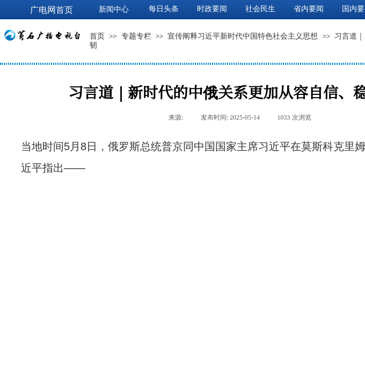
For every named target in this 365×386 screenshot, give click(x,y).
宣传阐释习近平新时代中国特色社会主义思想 (242, 36)
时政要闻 (212, 9)
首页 (97, 36)
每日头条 (164, 9)
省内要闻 (309, 9)
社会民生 (260, 9)
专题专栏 (136, 36)
